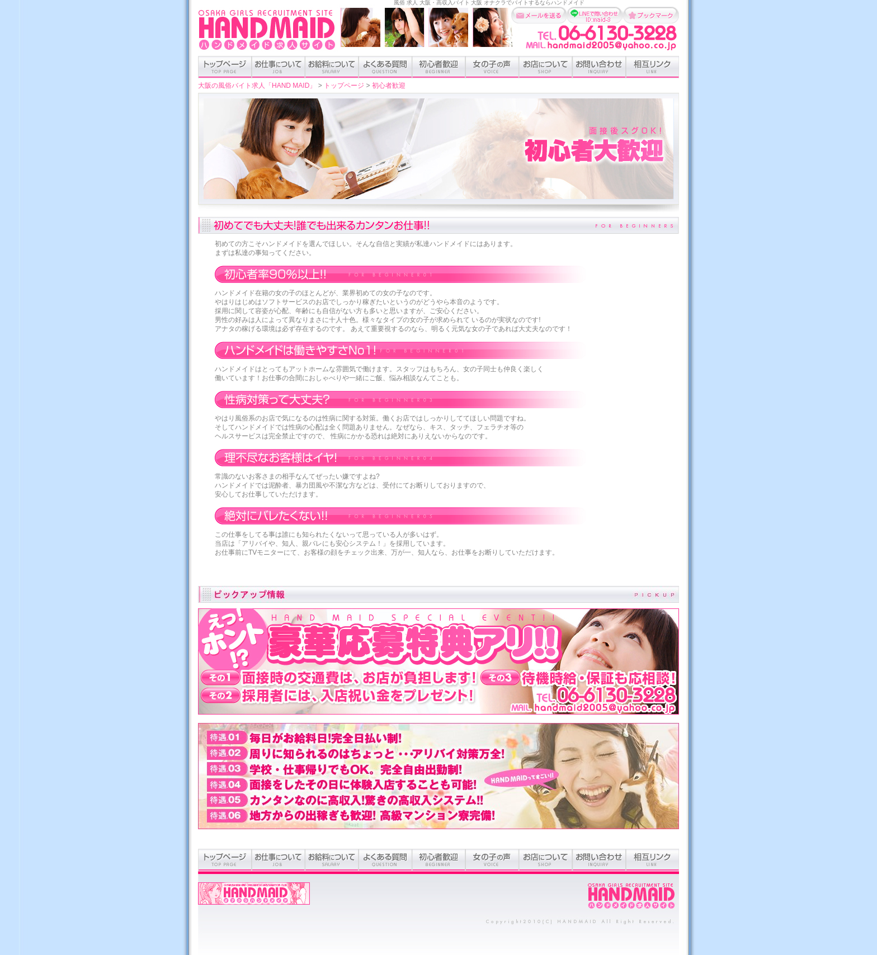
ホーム (631, 896)
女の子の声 (492, 67)
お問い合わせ (599, 67)
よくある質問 (385, 67)
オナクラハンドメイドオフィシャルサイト (254, 899)
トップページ (225, 67)
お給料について (332, 67)
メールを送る (539, 15)
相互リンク (652, 67)
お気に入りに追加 (651, 15)
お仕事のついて (278, 67)
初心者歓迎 (438, 67)
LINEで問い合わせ (595, 15)
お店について (545, 67)
